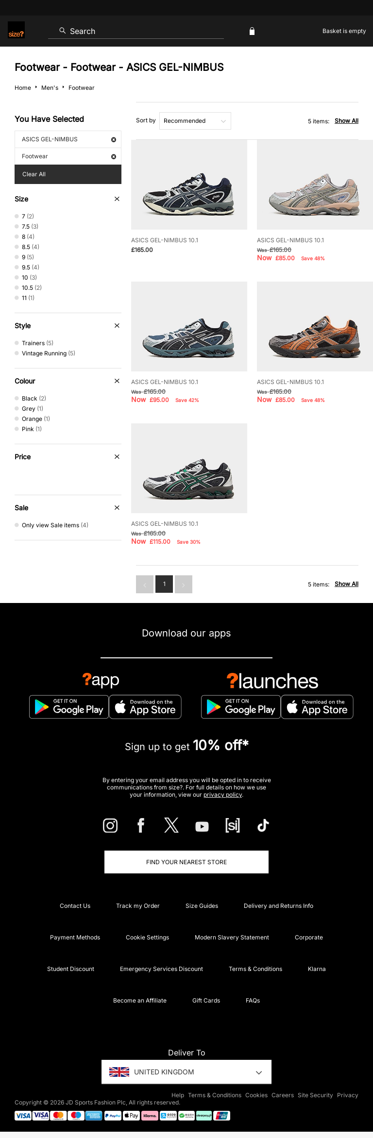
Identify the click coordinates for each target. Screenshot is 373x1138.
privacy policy (222, 794)
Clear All (34, 174)
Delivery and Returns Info (278, 905)
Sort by (146, 120)
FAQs (253, 1000)
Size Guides (202, 905)
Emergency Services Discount (161, 968)
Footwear (69, 156)
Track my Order (138, 905)
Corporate (309, 937)
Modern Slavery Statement (232, 937)
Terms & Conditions (255, 968)
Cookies (256, 1095)
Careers (282, 1095)
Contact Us (75, 905)
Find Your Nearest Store (186, 862)
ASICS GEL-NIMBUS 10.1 (164, 240)
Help (177, 1095)
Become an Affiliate (140, 1000)
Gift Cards (206, 1000)
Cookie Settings (147, 937)
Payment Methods (75, 937)
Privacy (347, 1095)
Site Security (315, 1095)
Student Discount (70, 968)
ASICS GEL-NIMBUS (69, 139)
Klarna (317, 968)
